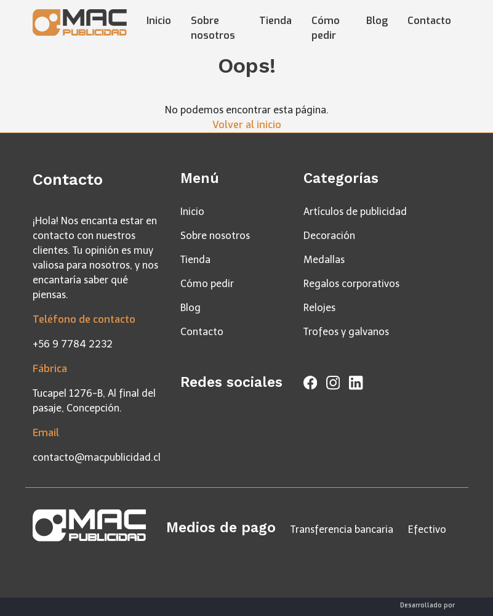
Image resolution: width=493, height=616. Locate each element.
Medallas (324, 259)
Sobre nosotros (213, 28)
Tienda (275, 20)
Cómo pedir (325, 28)
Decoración (329, 235)
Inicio (158, 20)
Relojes (319, 308)
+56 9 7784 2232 (73, 344)
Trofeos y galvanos (346, 332)
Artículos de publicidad (355, 211)
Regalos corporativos (351, 284)
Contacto (429, 20)
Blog (377, 20)
